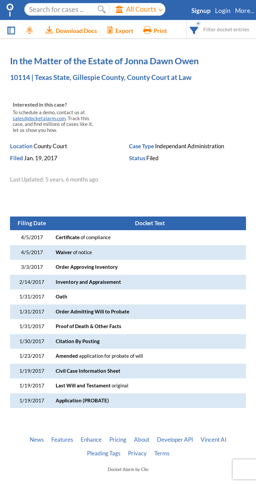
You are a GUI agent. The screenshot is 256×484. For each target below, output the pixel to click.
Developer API (175, 439)
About (141, 439)
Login (223, 10)
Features (62, 439)
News (37, 439)
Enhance (91, 439)
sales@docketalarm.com (39, 118)
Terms (161, 453)
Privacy (137, 453)
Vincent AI (213, 439)
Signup (201, 10)
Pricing (117, 439)
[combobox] (194, 29)
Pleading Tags (103, 453)
